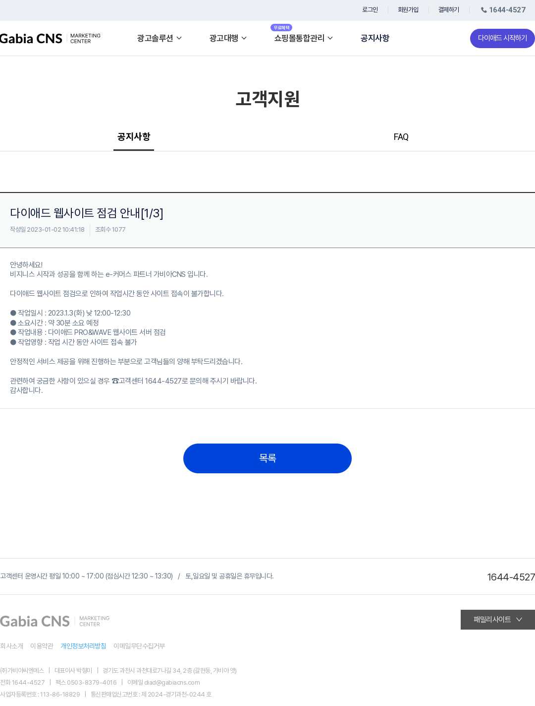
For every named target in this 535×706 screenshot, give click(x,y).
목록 (267, 458)
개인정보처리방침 (83, 646)
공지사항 (375, 38)
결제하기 (448, 9)
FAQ (401, 136)
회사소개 (11, 646)
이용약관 (41, 646)
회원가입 (408, 9)
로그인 (370, 9)
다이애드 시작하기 (502, 38)
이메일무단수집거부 (139, 646)
